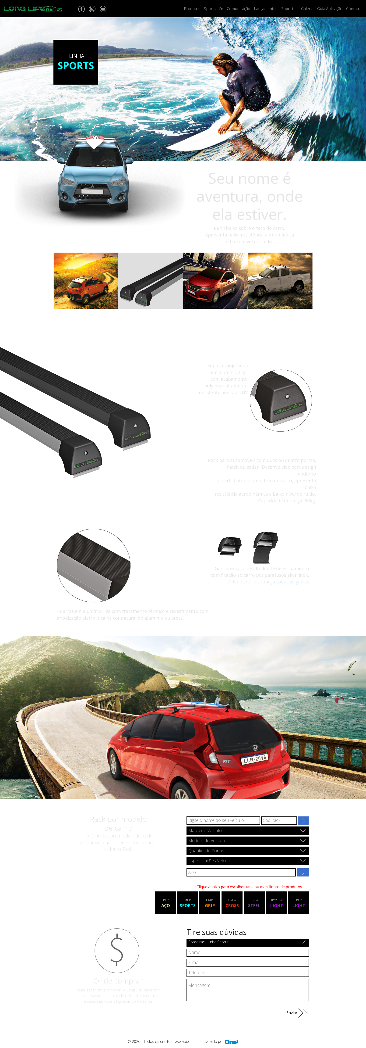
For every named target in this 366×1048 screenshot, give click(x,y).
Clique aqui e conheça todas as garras (269, 582)
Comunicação (238, 8)
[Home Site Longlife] (33, 8)
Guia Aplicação (329, 8)
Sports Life (213, 8)
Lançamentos (266, 8)
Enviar (297, 1013)
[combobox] (248, 830)
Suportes (289, 8)
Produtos (192, 8)
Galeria (307, 8)
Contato (353, 8)
